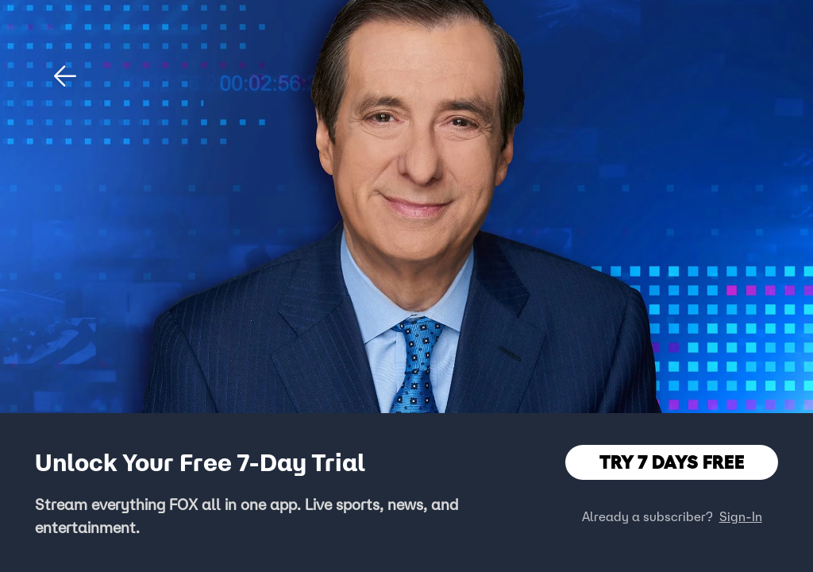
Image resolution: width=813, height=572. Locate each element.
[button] (65, 76)
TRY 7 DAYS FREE (672, 462)
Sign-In (740, 516)
